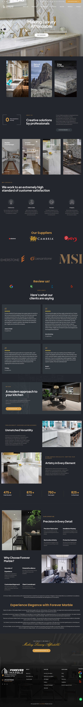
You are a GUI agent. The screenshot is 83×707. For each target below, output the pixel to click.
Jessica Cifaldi (8, 328)
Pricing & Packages (48, 685)
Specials (46, 688)
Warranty (64, 679)
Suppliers (64, 682)
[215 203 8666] (2, 680)
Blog (63, 676)
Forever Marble (42, 703)
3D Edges (46, 679)
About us (28, 673)
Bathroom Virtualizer (48, 676)
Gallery (45, 682)
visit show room (41, 35)
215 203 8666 (9, 680)
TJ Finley (7, 368)
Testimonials (29, 679)
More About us (29, 676)
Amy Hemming (49, 334)
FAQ (63, 673)
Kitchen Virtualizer (48, 673)
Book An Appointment (67, 685)
